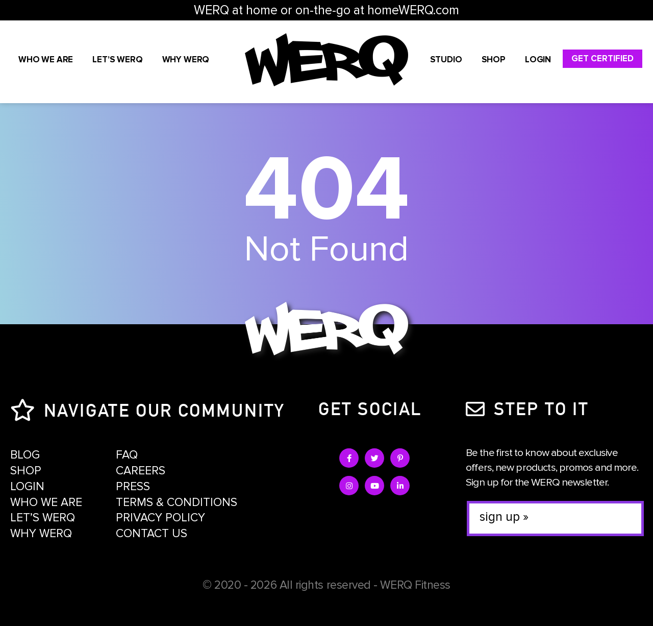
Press (133, 486)
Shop (494, 59)
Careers (140, 471)
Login (538, 59)
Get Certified (602, 58)
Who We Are (45, 59)
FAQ (127, 455)
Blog (25, 455)
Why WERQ (186, 59)
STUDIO (446, 59)
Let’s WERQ (117, 59)
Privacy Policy (160, 518)
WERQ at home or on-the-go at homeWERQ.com (326, 10)
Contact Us (151, 533)
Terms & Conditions (176, 502)
